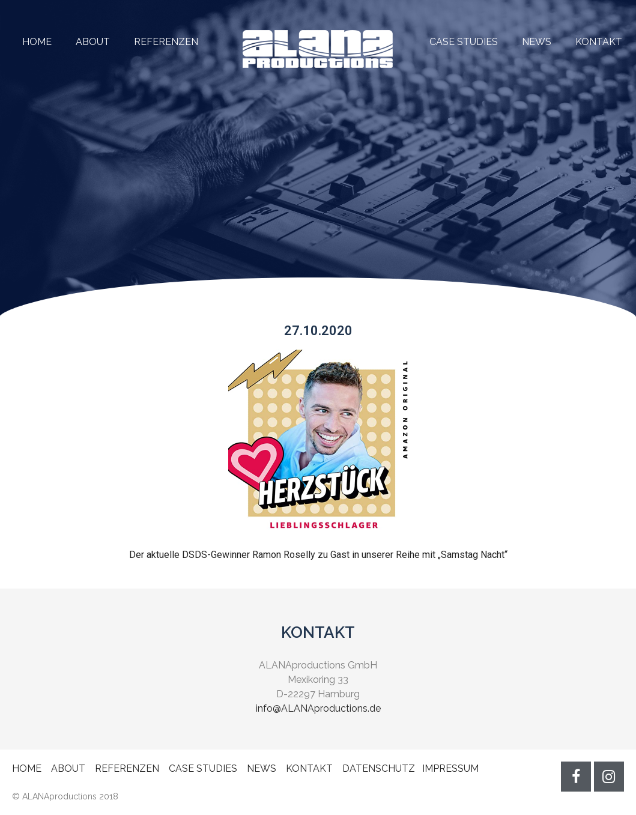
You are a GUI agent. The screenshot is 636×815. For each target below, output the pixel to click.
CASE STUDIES (463, 41)
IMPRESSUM (450, 768)
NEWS (536, 41)
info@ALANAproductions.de (318, 708)
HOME (37, 41)
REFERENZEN (154, 41)
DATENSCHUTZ (378, 768)
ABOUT (93, 41)
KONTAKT (598, 41)
